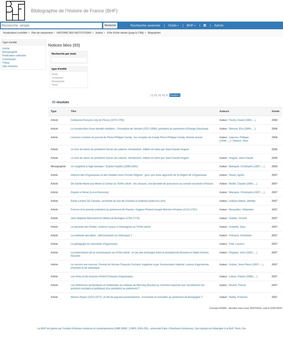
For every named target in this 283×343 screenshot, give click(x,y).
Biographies (154, 32)
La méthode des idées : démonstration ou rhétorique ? (101, 235)
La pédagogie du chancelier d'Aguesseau (94, 243)
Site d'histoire (10, 66)
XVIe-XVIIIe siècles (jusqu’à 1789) (125, 32)
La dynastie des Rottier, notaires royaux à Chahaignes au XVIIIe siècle (111, 226)
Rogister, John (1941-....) (243, 252)
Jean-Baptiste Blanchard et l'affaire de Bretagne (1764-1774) (105, 218)
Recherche (110, 25)
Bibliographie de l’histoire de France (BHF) (74, 10)
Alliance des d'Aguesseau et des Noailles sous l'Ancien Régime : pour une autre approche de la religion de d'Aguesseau (139, 174)
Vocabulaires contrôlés (15, 32)
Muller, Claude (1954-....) (243, 183)
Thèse (5, 62)
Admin (219, 25)
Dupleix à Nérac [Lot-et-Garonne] (89, 192)
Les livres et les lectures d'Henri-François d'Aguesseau (102, 276)
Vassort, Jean (240, 140)
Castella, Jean (237, 226)
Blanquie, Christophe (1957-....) (247, 166)
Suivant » (175, 95)
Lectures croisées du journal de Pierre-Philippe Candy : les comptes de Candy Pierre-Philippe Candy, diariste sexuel (136, 137)
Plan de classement (42, 32)
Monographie (9, 51)
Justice (99, 32)
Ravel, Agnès (236, 174)
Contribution (9, 59)
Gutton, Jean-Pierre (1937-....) (246, 264)
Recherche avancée (145, 25)
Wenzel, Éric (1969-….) (242, 128)
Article (5, 48)
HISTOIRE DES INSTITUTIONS (74, 32)
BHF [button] (191, 25)
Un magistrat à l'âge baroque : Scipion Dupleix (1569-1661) (104, 166)
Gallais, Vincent (238, 218)
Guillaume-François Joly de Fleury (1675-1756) (97, 120)
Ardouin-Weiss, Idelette (242, 200)
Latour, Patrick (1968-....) (243, 276)
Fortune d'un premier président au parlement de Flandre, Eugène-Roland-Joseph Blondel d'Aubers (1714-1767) (134, 209)
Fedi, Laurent (236, 243)
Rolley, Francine (238, 297)
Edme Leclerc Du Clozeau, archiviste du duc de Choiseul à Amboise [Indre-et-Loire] (118, 200)
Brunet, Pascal (237, 285)
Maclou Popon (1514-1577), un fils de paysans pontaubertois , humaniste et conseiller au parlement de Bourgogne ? (137, 297)
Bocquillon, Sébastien (241, 209)
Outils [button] (173, 25)
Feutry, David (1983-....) (242, 120)
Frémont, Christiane (240, 235)
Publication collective (14, 55)
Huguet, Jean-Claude (241, 157)
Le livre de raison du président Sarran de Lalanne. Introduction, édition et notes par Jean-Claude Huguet (130, 149)
